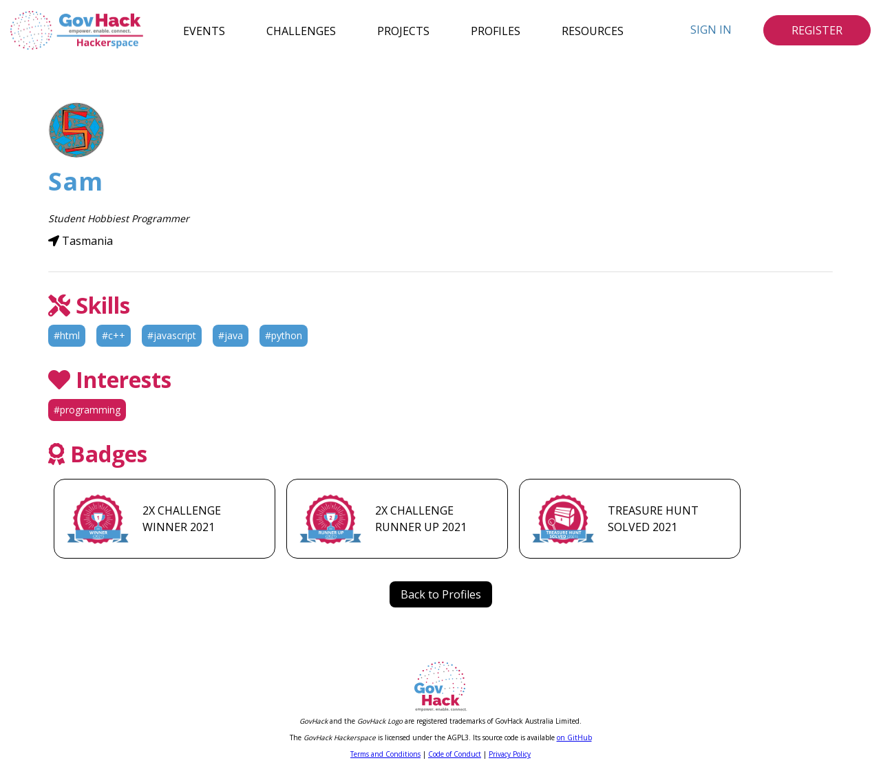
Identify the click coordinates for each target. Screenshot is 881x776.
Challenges (301, 30)
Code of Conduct (454, 754)
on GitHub (574, 737)
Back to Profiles (441, 594)
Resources (593, 30)
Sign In (711, 29)
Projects (403, 30)
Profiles (495, 30)
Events (204, 30)
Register (817, 30)
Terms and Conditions (385, 754)
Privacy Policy (510, 754)
